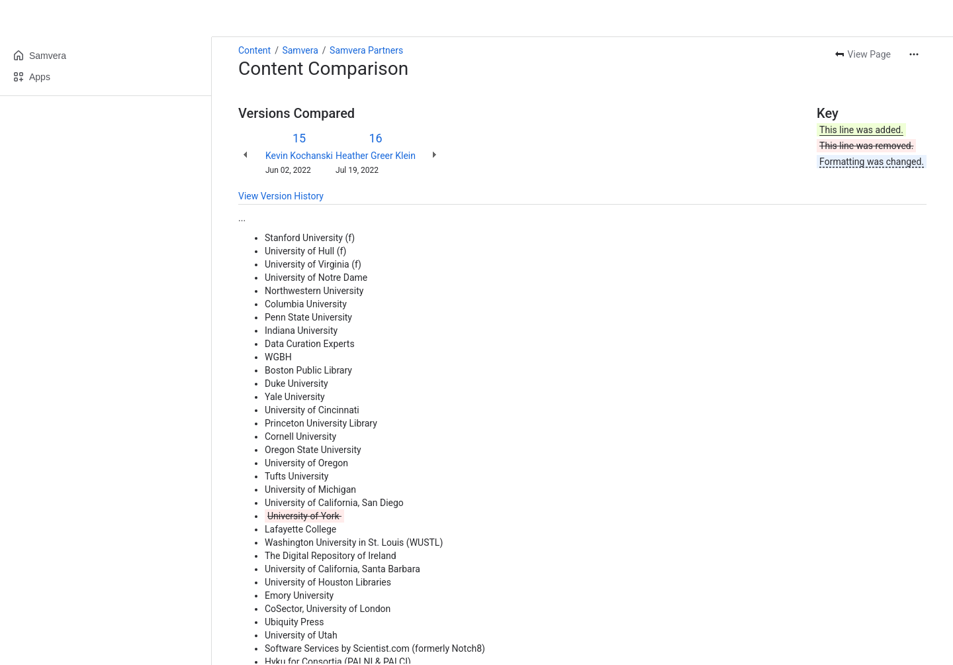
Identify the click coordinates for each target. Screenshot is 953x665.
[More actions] (914, 54)
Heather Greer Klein (376, 155)
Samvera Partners (366, 50)
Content (254, 50)
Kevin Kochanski (299, 155)
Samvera (300, 50)
